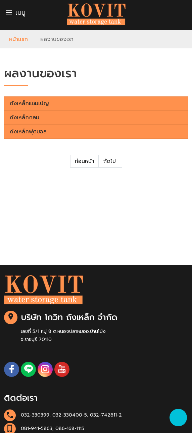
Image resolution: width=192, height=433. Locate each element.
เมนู (15, 12)
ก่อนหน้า (84, 161)
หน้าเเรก (18, 39)
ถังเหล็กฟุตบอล (28, 132)
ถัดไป (110, 161)
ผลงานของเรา (57, 39)
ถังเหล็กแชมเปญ (29, 103)
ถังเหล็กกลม (24, 118)
